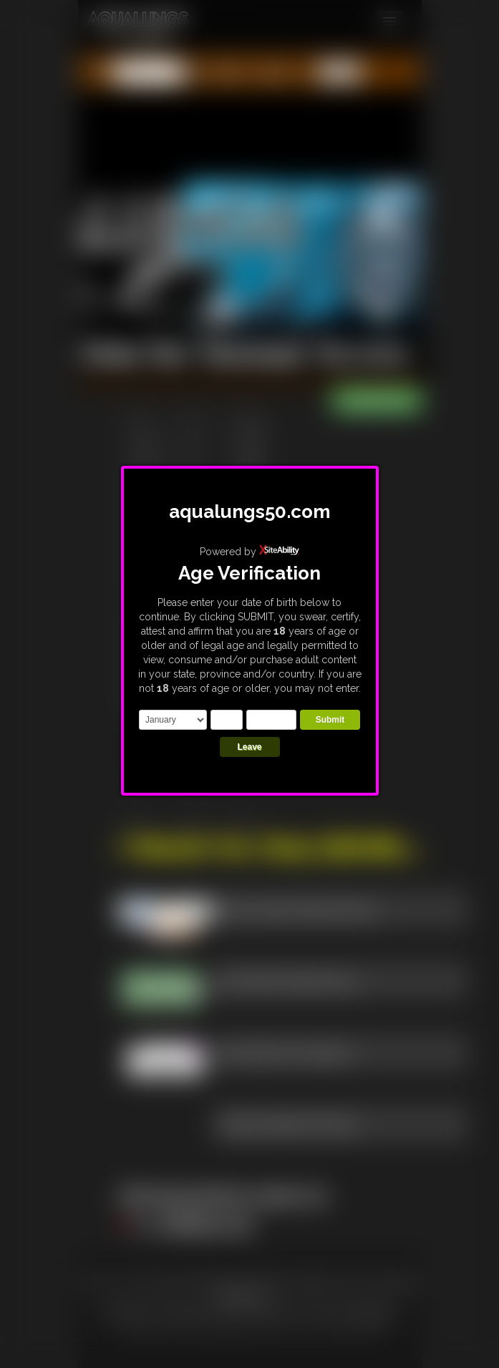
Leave (249, 747)
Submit (330, 720)
